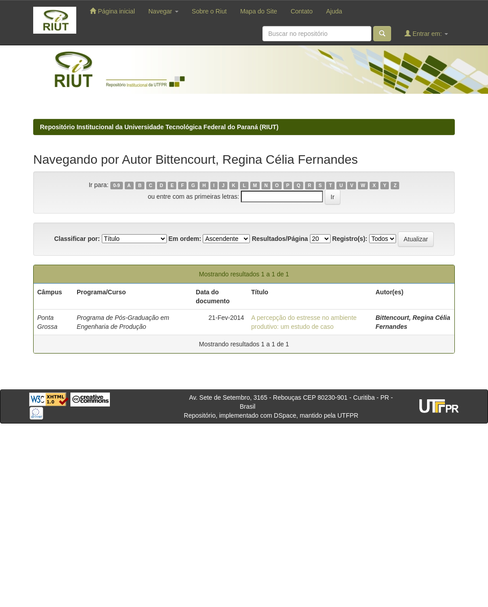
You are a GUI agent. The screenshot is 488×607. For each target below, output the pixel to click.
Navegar (163, 11)
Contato (302, 11)
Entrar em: (426, 33)
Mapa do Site (258, 11)
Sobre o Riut (209, 11)
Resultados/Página (280, 238)
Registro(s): (349, 238)
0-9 (116, 185)
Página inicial (112, 11)
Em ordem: (184, 238)
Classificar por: (77, 238)
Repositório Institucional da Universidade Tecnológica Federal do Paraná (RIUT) (159, 127)
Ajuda (334, 11)
